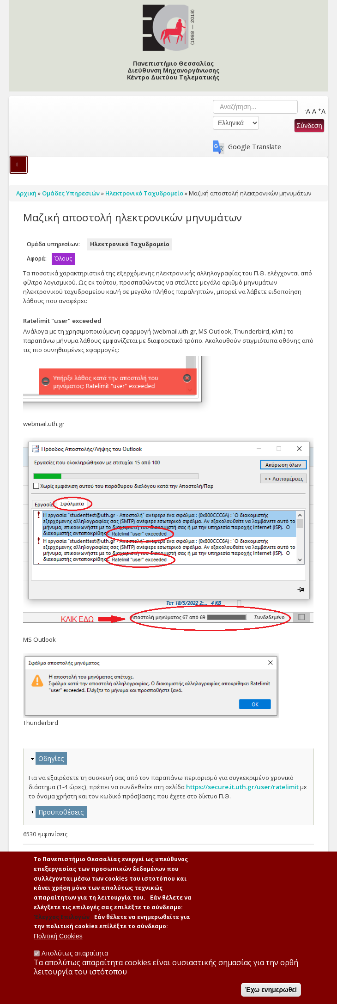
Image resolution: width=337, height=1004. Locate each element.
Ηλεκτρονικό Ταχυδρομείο (129, 244)
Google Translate (254, 146)
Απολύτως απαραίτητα (75, 958)
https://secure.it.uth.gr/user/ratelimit (242, 787)
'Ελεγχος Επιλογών (62, 922)
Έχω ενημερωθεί (271, 994)
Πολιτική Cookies (58, 941)
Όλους (63, 258)
